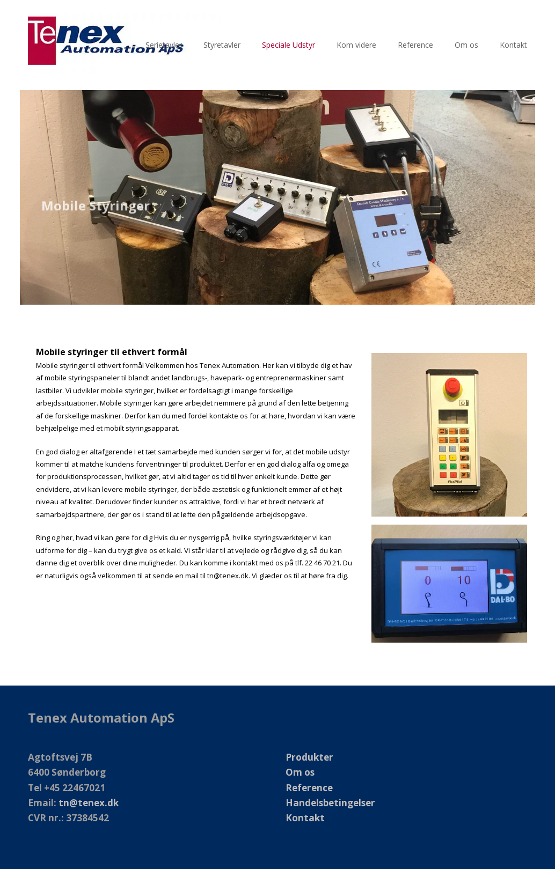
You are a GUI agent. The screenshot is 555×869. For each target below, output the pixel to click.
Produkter (309, 757)
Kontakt (305, 818)
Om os (300, 772)
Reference (309, 788)
